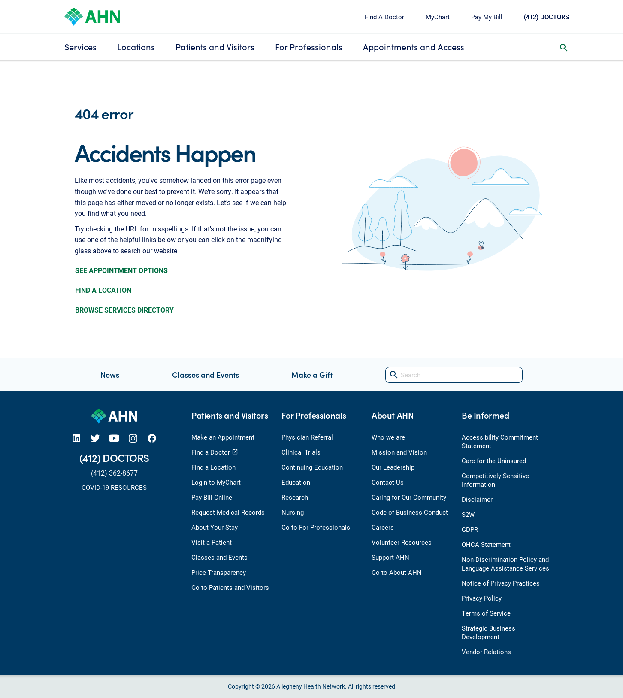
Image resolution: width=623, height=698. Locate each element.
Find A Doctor (384, 16)
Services (80, 46)
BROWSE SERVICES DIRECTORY (124, 309)
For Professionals (308, 46)
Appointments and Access (413, 46)
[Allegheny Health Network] (92, 15)
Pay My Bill (486, 16)
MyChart (438, 16)
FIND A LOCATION (103, 289)
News (109, 374)
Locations (136, 46)
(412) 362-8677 (114, 472)
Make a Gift (312, 374)
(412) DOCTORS (546, 16)
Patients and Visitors (214, 46)
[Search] (454, 375)
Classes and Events (205, 374)
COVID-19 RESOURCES (114, 487)
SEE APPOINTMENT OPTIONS (121, 270)
